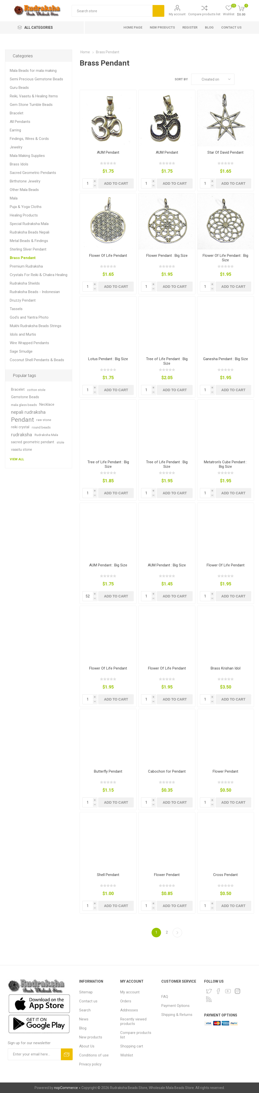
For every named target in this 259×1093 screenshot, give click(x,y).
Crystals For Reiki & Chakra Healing (38, 275)
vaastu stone (21, 450)
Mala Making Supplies (27, 155)
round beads (41, 427)
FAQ (164, 996)
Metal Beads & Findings (29, 241)
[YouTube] (228, 991)
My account (177, 14)
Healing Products (24, 215)
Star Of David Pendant (225, 152)
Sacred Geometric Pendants (33, 172)
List (250, 79)
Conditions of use (94, 1055)
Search (158, 11)
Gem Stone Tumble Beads (31, 104)
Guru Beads (19, 87)
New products (90, 1037)
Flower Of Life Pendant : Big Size (225, 257)
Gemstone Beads (25, 397)
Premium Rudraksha (26, 266)
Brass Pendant (23, 258)
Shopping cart (131, 1046)
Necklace (46, 404)
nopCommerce (66, 1088)
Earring (15, 130)
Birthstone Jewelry (25, 181)
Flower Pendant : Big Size (167, 255)
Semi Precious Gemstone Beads (36, 79)
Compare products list (204, 14)
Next (177, 932)
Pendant (22, 419)
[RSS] (209, 999)
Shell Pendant (108, 874)
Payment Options (175, 1005)
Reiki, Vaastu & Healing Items (34, 96)
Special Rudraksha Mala (29, 224)
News (83, 1019)
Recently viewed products (133, 1021)
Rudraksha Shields (25, 283)
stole (60, 442)
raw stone (43, 420)
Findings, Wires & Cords (29, 138)
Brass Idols (19, 164)
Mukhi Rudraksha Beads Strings (35, 326)
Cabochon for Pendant (167, 771)
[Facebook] (218, 991)
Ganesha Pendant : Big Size (225, 359)
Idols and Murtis (23, 334)
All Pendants (20, 121)
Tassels (16, 309)
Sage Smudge (21, 351)
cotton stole (36, 390)
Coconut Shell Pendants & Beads (37, 360)
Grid (240, 79)
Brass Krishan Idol (225, 668)
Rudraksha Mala (46, 435)
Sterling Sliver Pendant (28, 249)
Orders (125, 1001)
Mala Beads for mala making (33, 70)
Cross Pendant (225, 874)
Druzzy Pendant (23, 300)
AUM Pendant (108, 152)
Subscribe (67, 1054)
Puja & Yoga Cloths (26, 206)
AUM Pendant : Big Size (108, 565)
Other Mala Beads (24, 189)
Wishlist (126, 1055)
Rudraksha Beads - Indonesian (35, 292)
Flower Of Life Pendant (108, 255)
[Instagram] (237, 991)
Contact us (88, 1001)
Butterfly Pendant (108, 771)
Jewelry (16, 147)
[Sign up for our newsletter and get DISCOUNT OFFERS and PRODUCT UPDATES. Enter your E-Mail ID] (34, 1054)
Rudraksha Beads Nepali (29, 232)
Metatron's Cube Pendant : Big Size (225, 464)
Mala (14, 198)
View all (17, 459)
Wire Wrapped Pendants (29, 343)
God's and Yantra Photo (29, 317)
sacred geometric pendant (32, 442)
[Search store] (112, 11)
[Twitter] (209, 991)
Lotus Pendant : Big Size (108, 359)
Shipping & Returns (176, 1014)
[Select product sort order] (212, 79)
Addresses (129, 1010)
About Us (86, 1046)
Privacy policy (90, 1064)
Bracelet (16, 113)
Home (85, 52)
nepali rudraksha (28, 412)
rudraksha (21, 435)
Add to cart (116, 183)
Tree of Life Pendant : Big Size (167, 361)
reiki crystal (20, 427)
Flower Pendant (225, 771)
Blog (82, 1028)
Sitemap (86, 992)
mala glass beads (24, 405)
